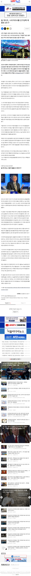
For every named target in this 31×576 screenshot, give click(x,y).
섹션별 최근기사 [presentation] (5, 564)
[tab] (5, 565)
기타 (10, 28)
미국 (14, 4)
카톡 (8, 28)
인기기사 (3, 553)
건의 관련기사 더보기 (15, 359)
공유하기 (29, 4)
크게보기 (27, 28)
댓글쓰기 (23, 303)
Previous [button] (1, 370)
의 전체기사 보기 (23, 294)
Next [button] (29, 370)
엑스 (5, 28)
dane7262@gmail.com (10, 296)
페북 (2, 28)
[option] (15, 371)
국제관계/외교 (7, 4)
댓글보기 (7, 303)
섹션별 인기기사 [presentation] (14, 564)
